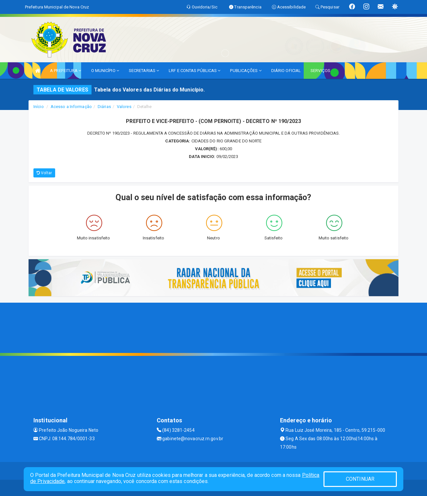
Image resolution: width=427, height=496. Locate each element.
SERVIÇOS (320, 70)
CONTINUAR (360, 479)
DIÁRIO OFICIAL (286, 70)
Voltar (44, 173)
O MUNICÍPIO (105, 70)
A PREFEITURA (65, 70)
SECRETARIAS (144, 70)
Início (38, 106)
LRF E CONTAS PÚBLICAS (194, 70)
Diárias (104, 106)
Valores (124, 106)
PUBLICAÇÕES (245, 70)
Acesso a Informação (71, 106)
